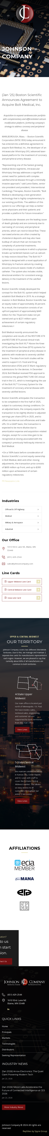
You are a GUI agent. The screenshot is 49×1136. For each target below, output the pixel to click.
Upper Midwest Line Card (18, 581)
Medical (8, 516)
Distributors (8, 1049)
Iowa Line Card (13, 597)
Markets (6, 1038)
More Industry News (13, 1107)
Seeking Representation (14, 1055)
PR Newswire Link (10, 481)
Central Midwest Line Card (18, 589)
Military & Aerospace (14, 522)
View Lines (22, 729)
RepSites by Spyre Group (35, 1131)
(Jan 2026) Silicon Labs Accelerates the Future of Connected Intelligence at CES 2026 (23, 1090)
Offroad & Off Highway (14, 509)
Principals (6, 1032)
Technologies (8, 1043)
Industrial (9, 529)
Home (5, 65)
